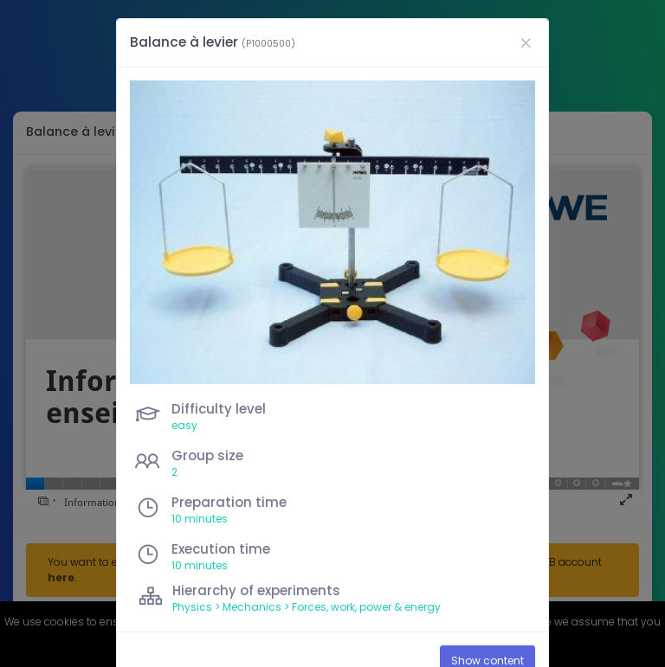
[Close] (526, 43)
